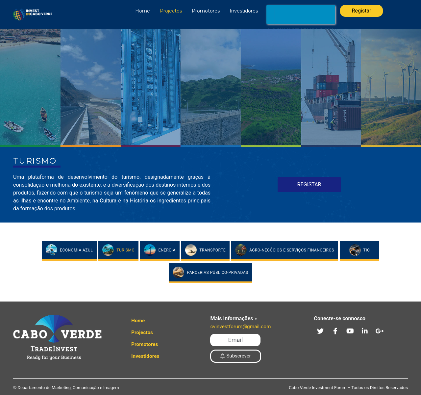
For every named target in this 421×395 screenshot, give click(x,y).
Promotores (203, 11)
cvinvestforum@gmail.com (241, 326)
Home (140, 11)
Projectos (168, 11)
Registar (361, 11)
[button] (235, 340)
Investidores (241, 11)
